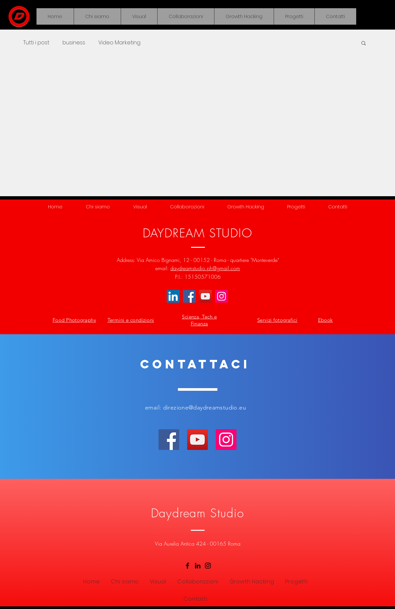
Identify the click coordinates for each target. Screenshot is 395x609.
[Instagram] (221, 296)
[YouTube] (205, 296)
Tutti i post (36, 42)
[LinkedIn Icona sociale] (173, 296)
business (73, 42)
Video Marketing (119, 42)
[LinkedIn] (198, 566)
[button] (139, 16)
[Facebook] (189, 296)
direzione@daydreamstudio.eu (204, 407)
